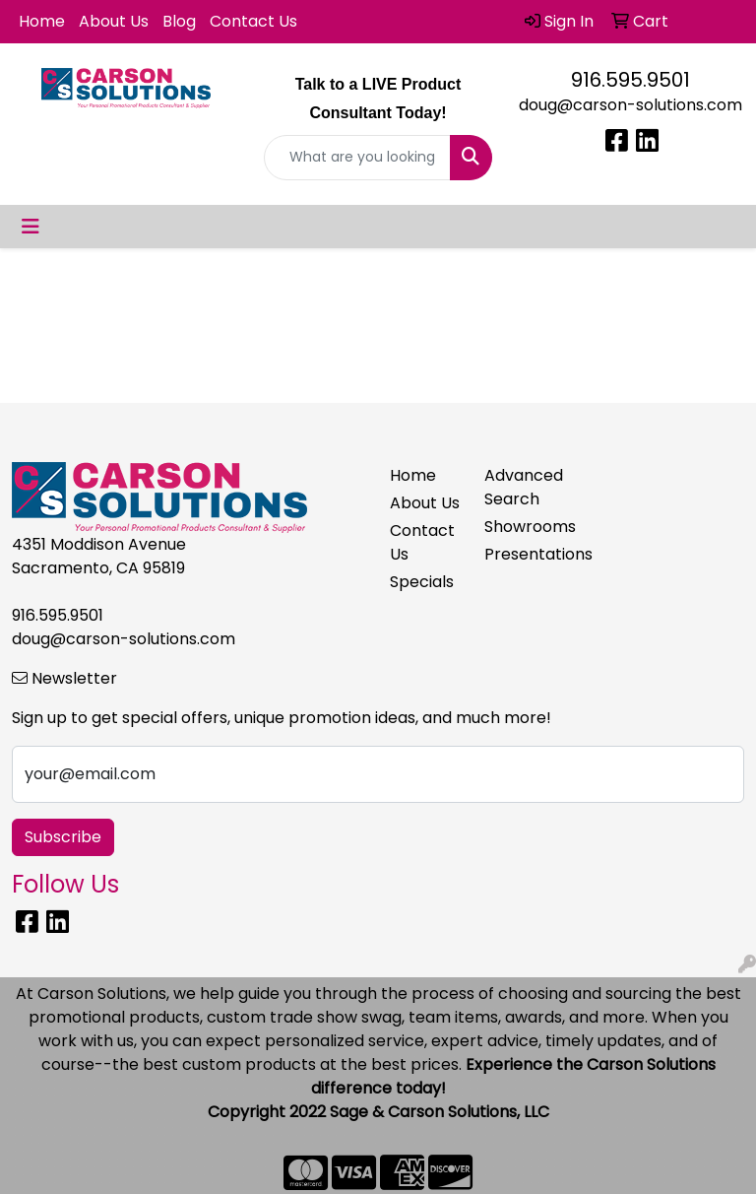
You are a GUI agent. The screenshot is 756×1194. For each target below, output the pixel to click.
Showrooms (519, 526)
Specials (422, 581)
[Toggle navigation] (30, 226)
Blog (179, 21)
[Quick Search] (357, 157)
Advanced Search (519, 487)
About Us (114, 21)
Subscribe (63, 837)
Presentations (519, 554)
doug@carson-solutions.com (630, 105)
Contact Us (253, 21)
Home (42, 21)
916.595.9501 (630, 80)
